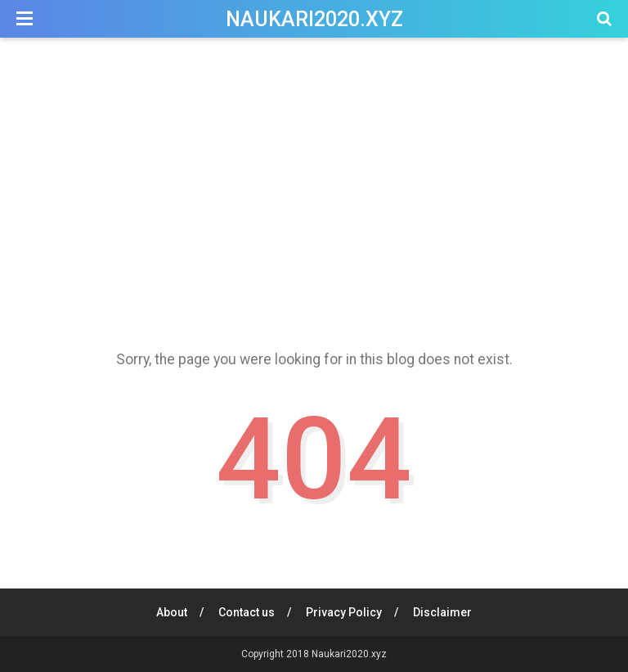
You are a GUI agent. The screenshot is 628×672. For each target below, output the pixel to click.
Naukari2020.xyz (314, 19)
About (171, 612)
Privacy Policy (344, 612)
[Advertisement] (314, 187)
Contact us (246, 612)
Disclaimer (442, 612)
